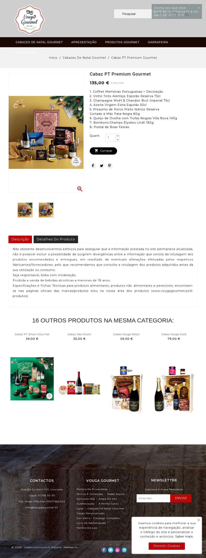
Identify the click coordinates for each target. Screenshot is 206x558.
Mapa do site (108, 498)
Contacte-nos (85, 498)
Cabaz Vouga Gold (174, 334)
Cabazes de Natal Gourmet (39, 42)
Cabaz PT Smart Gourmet (32, 334)
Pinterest (110, 166)
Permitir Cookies (166, 546)
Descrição (20, 239)
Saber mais (184, 536)
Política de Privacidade (92, 489)
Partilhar (93, 166)
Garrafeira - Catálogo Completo (97, 518)
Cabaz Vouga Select (126, 334)
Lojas (79, 508)
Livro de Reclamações (91, 522)
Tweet (102, 166)
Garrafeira (158, 42)
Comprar (103, 151)
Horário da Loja (87, 527)
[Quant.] (110, 138)
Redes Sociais (116, 493)
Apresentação (84, 42)
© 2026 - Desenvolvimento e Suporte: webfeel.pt (44, 547)
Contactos (25, 52)
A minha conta (109, 503)
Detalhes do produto (56, 239)
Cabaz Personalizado (90, 513)
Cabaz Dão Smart (79, 334)
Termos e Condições (89, 493)
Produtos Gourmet (122, 42)
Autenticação (85, 503)
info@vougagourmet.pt (42, 507)
